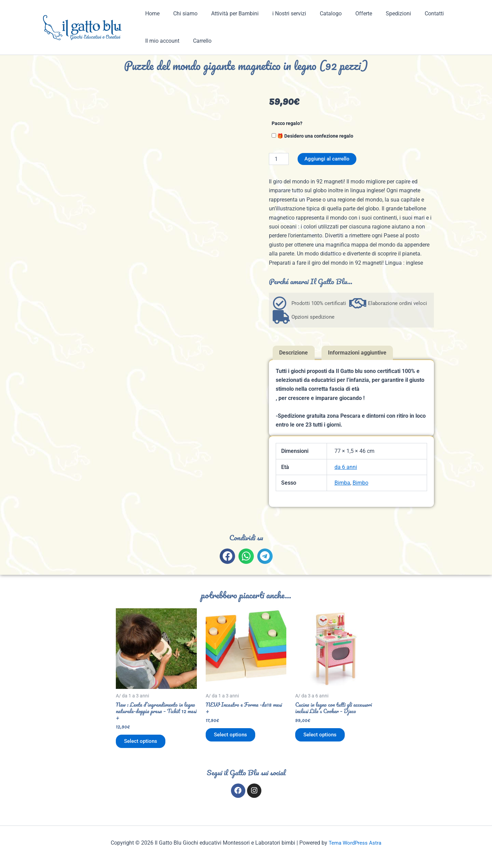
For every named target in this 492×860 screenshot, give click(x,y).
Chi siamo (181, 13)
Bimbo (360, 483)
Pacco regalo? (287, 123)
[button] (227, 556)
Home (151, 13)
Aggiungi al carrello (328, 159)
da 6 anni (345, 467)
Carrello (198, 41)
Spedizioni (380, 13)
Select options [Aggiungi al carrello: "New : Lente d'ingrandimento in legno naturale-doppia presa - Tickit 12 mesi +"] (143, 745)
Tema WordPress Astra (355, 843)
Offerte (348, 13)
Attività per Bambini (228, 13)
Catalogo (318, 13)
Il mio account (161, 41)
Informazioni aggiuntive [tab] (357, 353)
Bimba (342, 483)
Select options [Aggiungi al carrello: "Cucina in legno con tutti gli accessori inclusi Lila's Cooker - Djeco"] (322, 745)
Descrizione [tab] (293, 353)
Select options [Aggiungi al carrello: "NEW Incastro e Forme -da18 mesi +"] (233, 738)
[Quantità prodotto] (279, 159)
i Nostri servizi (280, 13)
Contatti (413, 13)
